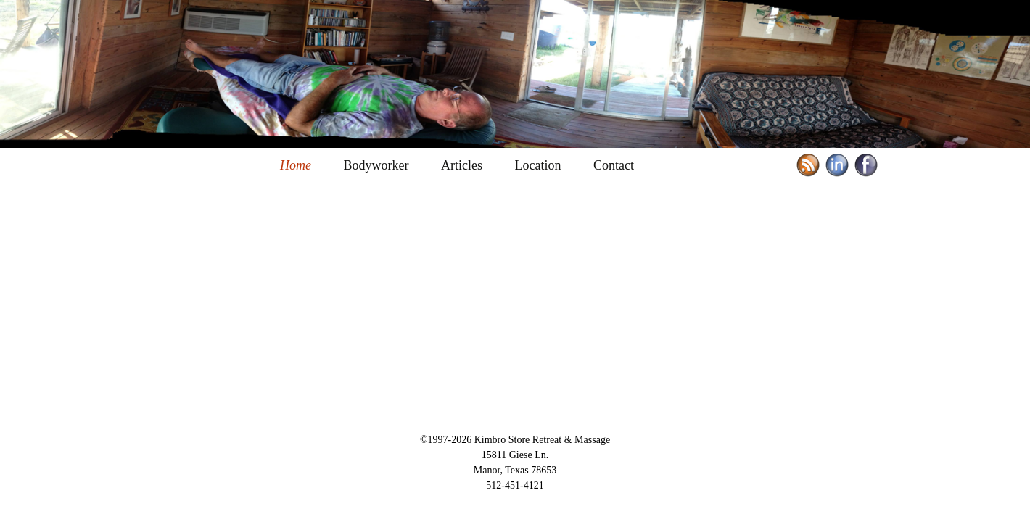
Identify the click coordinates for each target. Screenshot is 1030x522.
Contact (613, 165)
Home (295, 165)
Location (537, 165)
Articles (461, 165)
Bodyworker (376, 165)
